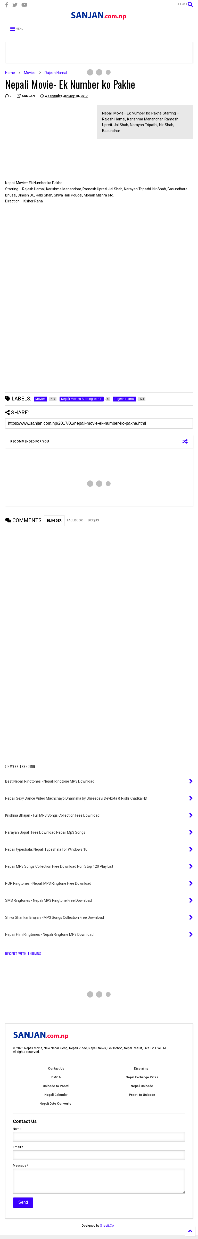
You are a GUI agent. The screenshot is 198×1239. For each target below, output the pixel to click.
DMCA (56, 1077)
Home (10, 73)
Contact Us (56, 1068)
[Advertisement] (48, 141)
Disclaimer (142, 1068)
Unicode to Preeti (56, 1086)
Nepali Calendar (56, 1095)
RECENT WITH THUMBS (23, 953)
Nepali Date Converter (56, 1103)
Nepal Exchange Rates (142, 1077)
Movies (30, 73)
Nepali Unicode (142, 1086)
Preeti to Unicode (142, 1095)
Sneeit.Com (108, 1229)
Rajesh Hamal (56, 73)
